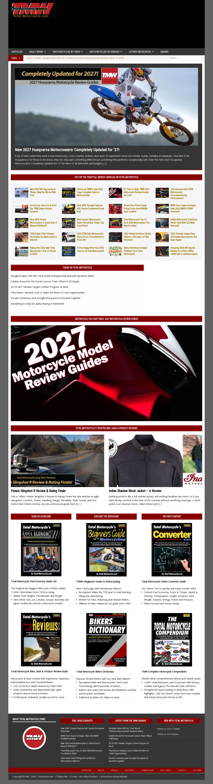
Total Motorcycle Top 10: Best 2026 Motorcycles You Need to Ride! (137, 222)
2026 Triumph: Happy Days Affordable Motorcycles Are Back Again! (184, 236)
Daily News (36, 51)
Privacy (114, 770)
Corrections (147, 770)
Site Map (197, 770)
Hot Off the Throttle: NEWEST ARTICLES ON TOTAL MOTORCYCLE (106, 177)
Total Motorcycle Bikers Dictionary (95, 671)
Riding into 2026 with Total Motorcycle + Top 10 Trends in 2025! (43, 251)
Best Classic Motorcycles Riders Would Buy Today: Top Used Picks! (90, 222)
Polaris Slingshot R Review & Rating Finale (38, 491)
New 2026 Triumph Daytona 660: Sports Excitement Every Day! (90, 208)
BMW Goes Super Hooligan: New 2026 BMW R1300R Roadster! (183, 208)
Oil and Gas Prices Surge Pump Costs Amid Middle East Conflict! (136, 208)
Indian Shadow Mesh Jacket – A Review (135, 491)
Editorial (129, 770)
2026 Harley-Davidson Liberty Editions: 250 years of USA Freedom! (137, 236)
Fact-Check (165, 770)
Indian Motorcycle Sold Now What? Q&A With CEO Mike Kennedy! (184, 222)
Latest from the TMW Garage (130, 720)
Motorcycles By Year (66, 51)
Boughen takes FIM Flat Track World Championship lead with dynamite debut (52, 275)
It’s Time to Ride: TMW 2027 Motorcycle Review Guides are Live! (137, 192)
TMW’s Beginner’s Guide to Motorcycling (98, 581)
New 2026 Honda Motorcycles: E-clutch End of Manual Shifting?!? (43, 222)
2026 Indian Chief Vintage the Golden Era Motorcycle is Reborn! (43, 236)
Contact (182, 770)
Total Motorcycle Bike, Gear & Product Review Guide (39, 671)
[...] (105, 163)
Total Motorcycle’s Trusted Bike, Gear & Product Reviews (106, 428)
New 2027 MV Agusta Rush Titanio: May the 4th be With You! (43, 192)
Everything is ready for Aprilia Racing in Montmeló (37, 303)
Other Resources (140, 51)
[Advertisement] (131, 25)
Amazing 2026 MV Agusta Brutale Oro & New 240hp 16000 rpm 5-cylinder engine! (184, 251)
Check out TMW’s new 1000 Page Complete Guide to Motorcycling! (90, 192)
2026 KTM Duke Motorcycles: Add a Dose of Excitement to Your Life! (90, 236)
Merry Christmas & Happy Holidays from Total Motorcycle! (135, 251)
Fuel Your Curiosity (82, 720)
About (101, 770)
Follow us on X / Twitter (168, 728)
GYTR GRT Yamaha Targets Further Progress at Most (40, 286)
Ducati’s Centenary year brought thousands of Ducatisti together (46, 298)
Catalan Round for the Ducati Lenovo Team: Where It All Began (45, 281)
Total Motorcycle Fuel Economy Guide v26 (34, 581)
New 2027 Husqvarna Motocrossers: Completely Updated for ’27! (67, 149)
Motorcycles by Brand (104, 51)
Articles (17, 51)
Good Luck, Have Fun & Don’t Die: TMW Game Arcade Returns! (43, 208)
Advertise (86, 770)
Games (164, 51)
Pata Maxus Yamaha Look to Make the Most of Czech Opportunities (48, 292)
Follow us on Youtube (168, 734)
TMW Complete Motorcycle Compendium (164, 671)
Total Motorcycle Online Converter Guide (164, 581)
